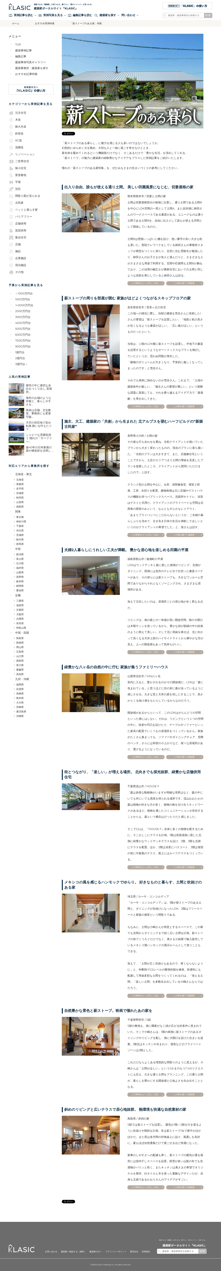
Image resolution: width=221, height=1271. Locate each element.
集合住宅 (17, 237)
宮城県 (20, 493)
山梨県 (20, 572)
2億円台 (20, 358)
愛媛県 (20, 669)
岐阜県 (20, 581)
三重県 (20, 600)
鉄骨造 (16, 133)
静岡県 (20, 585)
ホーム (16, 23)
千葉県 (20, 526)
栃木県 (20, 539)
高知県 (20, 674)
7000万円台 (23, 340)
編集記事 (20, 56)
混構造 (16, 147)
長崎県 (20, 693)
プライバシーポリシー (115, 1251)
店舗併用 (17, 223)
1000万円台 (22, 299)
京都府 (20, 609)
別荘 (15, 189)
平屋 (15, 182)
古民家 (16, 203)
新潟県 (20, 554)
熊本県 (20, 698)
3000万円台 (23, 317)
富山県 (20, 558)
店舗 (15, 244)
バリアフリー (20, 216)
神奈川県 (21, 521)
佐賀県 (20, 689)
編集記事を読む (80, 15)
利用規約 (146, 1251)
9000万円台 (23, 346)
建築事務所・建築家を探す (32, 68)
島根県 (20, 642)
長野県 (20, 576)
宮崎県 (20, 707)
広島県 (20, 651)
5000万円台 (23, 329)
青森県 (20, 484)
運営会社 (134, 1251)
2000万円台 (23, 311)
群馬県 (20, 544)
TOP (18, 44)
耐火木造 (17, 126)
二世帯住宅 (19, 161)
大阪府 (20, 614)
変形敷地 (17, 175)
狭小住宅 (17, 168)
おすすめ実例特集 (45, 23)
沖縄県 (20, 716)
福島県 (20, 506)
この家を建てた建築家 (184, 283)
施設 (15, 251)
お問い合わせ (51, 1251)
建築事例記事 (23, 50)
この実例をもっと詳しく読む (145, 283)
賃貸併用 (17, 230)
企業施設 (17, 258)
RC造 (15, 140)
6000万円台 (23, 334)
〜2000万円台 (24, 305)
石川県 (20, 563)
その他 (16, 272)
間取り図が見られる (24, 196)
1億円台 (20, 352)
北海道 (20, 479)
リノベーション (22, 154)
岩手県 (20, 488)
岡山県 (20, 647)
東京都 (20, 517)
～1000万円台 (24, 293)
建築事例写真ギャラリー (30, 62)
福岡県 (20, 684)
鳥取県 (20, 638)
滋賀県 (20, 605)
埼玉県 (20, 530)
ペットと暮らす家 (23, 210)
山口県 (20, 656)
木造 (15, 120)
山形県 (20, 502)
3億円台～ (21, 364)
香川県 (20, 665)
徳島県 (20, 660)
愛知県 (20, 590)
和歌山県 (21, 627)
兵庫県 (20, 618)
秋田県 (20, 497)
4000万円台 (23, 323)
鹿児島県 (21, 711)
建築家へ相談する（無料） (73, 1251)
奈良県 (20, 623)
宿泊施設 (17, 265)
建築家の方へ (95, 1251)
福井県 (20, 567)
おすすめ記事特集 (26, 74)
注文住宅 (17, 113)
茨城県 (20, 535)
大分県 (20, 702)
